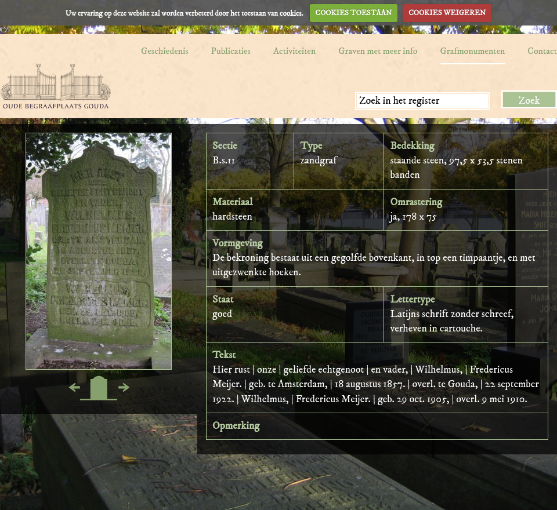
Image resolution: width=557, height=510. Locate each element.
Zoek (529, 100)
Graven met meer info (377, 51)
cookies (291, 12)
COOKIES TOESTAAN (354, 12)
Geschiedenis (165, 51)
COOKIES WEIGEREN (447, 12)
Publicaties (231, 51)
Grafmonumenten (472, 51)
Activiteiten (294, 51)
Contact (542, 51)
